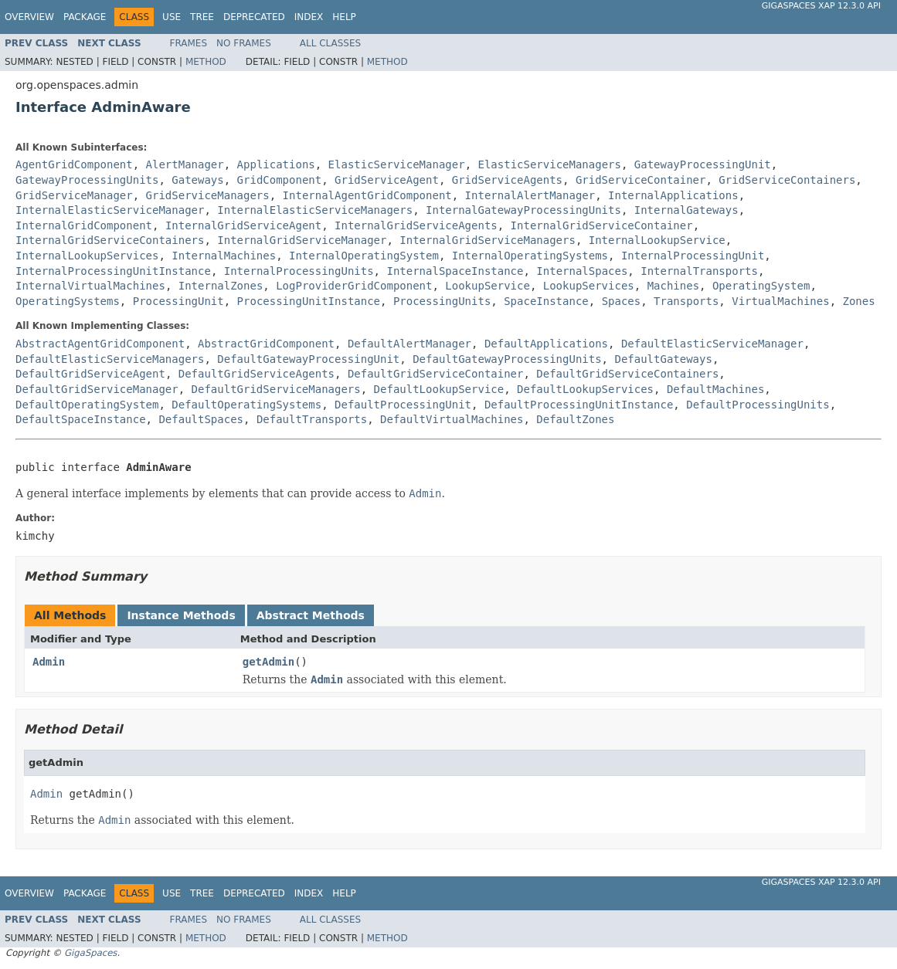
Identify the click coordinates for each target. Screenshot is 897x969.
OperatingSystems (67, 301)
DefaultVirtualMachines (451, 419)
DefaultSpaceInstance (80, 419)
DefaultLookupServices (585, 389)
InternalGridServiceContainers (109, 240)
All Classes (330, 43)
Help (344, 17)
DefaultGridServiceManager (96, 389)
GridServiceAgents (507, 180)
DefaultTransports (312, 419)
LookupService (487, 286)
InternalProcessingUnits (299, 271)
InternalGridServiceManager (301, 240)
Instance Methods (181, 615)
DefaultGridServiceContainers (627, 374)
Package (84, 17)
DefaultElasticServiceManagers (109, 359)
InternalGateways (686, 210)
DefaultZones (575, 419)
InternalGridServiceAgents (416, 225)
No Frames (243, 43)
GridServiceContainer (641, 180)
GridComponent (279, 180)
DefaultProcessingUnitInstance (578, 404)
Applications (276, 164)
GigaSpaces (90, 952)
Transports (686, 301)
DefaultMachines (715, 389)
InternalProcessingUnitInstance (113, 271)
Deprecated (254, 17)
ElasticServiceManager (396, 164)
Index (309, 17)
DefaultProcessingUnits (757, 404)
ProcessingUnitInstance (308, 301)
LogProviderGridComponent (354, 286)
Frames (189, 43)
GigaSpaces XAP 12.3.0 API (821, 6)
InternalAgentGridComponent (367, 195)
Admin (48, 662)
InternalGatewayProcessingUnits (523, 210)
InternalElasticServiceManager (109, 210)
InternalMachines (224, 255)
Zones (859, 301)
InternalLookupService (657, 240)
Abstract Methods (311, 615)
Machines (673, 286)
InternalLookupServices (86, 255)
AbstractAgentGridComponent (100, 343)
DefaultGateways (663, 359)
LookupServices (588, 286)
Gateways (197, 180)
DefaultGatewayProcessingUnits (507, 359)
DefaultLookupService (439, 389)
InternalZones (220, 286)
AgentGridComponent (74, 164)
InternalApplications (673, 195)
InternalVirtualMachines (90, 286)
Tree (202, 17)
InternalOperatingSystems (530, 255)
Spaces (621, 301)
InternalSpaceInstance (454, 271)
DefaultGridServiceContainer (436, 374)
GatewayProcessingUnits (86, 180)
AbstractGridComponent (266, 343)
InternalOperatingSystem (364, 255)
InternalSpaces (581, 271)
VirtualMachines (780, 301)
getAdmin (268, 662)
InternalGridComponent (83, 225)
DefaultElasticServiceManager (712, 343)
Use (171, 17)
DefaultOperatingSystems (246, 404)
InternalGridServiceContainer (602, 225)
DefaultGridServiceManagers (276, 389)
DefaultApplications (546, 343)
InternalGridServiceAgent (243, 225)
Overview (29, 17)
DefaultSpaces (200, 419)
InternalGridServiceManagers (487, 240)
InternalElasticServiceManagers (315, 210)
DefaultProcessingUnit (403, 404)
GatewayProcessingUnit (702, 164)
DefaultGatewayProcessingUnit (308, 359)
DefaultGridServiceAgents (256, 374)
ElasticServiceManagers (548, 164)
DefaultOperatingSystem (86, 404)
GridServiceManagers (208, 195)
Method (205, 61)
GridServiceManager (74, 195)
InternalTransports (699, 271)
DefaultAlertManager (409, 343)
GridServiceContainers (787, 180)
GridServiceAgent (387, 180)
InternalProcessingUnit (692, 255)
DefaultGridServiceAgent (90, 374)
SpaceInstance (546, 301)
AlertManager (185, 164)
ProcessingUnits (442, 301)
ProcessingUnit (178, 301)
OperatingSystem (761, 286)
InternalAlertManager (530, 195)
